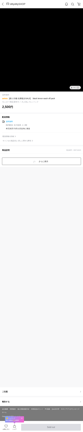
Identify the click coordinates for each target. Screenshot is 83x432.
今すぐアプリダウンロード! (70, 409)
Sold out (50, 428)
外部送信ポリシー (37, 409)
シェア (14, 429)
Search (72, 4)
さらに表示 (43, 161)
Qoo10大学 (55, 409)
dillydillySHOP (17, 4)
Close (22, 418)
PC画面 (47, 409)
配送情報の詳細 (8, 136)
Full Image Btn (78, 87)
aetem (5, 98)
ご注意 (41, 391)
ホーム (4, 412)
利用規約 (13, 409)
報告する (41, 401)
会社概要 (5, 409)
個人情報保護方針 (23, 409)
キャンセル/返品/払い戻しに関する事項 (17, 141)
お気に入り (6, 429)
